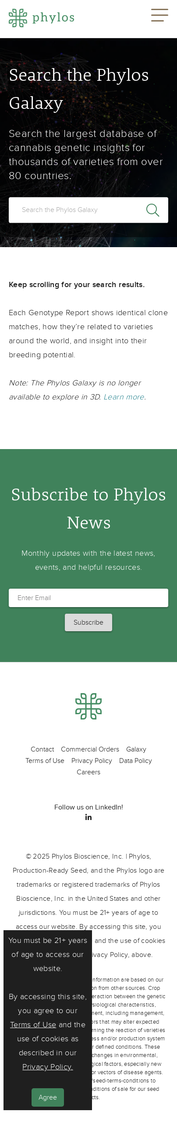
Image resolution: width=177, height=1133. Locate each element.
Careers (88, 772)
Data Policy (135, 760)
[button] (159, 19)
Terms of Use (33, 1024)
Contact (42, 749)
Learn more (123, 397)
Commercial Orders (90, 749)
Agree (48, 1097)
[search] (88, 210)
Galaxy (136, 749)
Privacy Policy (91, 760)
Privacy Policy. (47, 1067)
